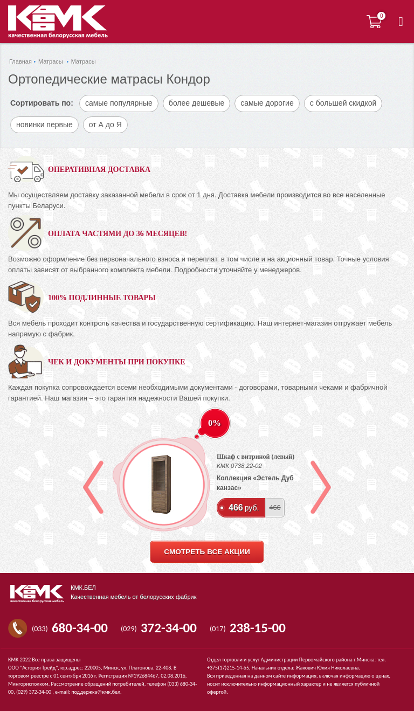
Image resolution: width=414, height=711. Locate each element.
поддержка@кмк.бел (95, 691)
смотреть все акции (207, 552)
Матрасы (50, 61)
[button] (401, 21)
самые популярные (119, 103)
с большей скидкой (343, 103)
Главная (20, 61)
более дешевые (196, 103)
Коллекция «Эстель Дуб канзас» (255, 483)
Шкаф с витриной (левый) (255, 456)
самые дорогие (266, 103)
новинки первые (44, 124)
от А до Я (105, 124)
